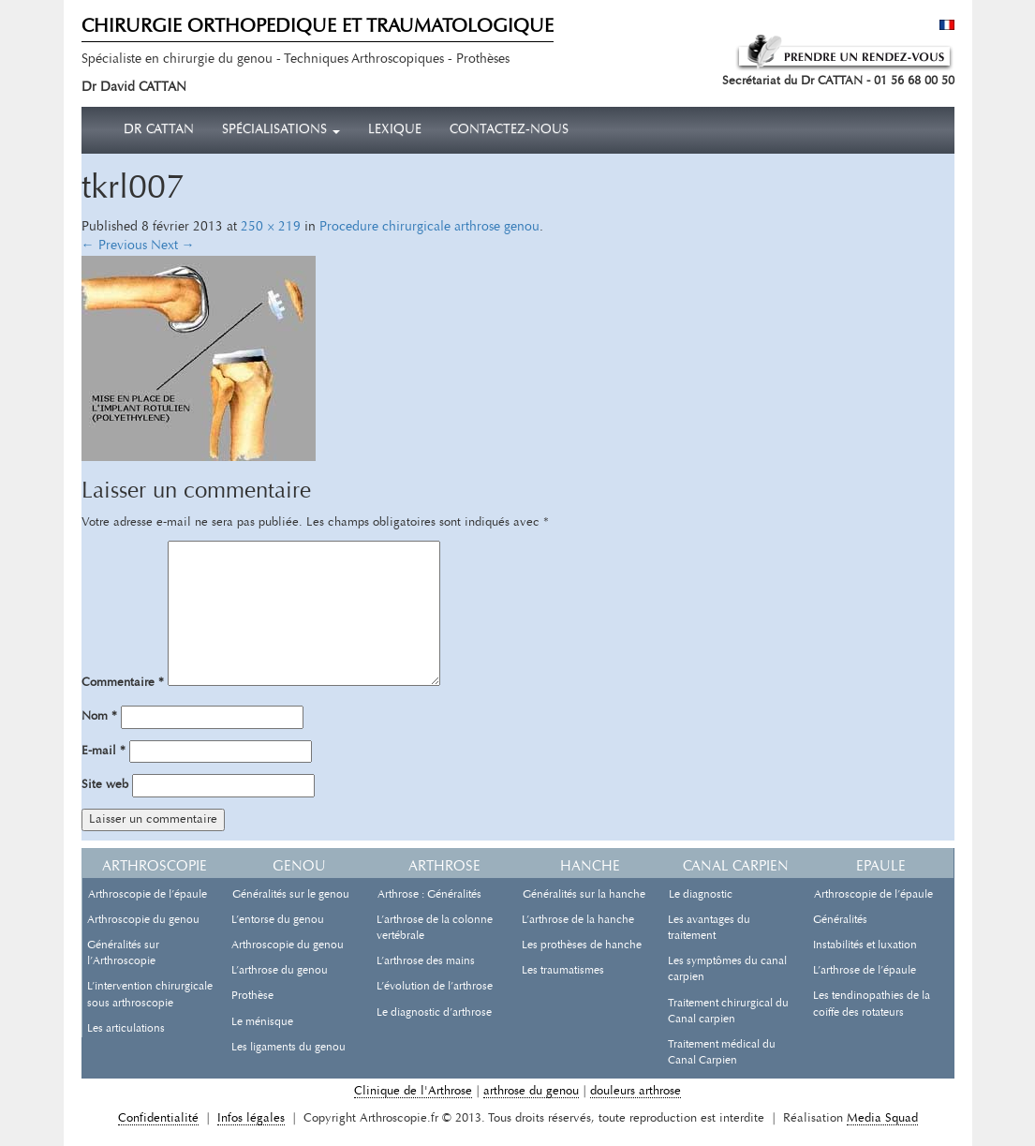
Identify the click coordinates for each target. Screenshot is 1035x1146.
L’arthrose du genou (279, 970)
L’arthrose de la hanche (578, 920)
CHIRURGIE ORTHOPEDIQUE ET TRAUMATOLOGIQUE (317, 27)
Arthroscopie (154, 867)
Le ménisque (262, 1022)
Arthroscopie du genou (143, 920)
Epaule (881, 867)
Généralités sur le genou (290, 894)
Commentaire (122, 683)
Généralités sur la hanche (584, 894)
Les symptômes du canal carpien (727, 969)
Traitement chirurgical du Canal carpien (728, 1011)
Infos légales (251, 1118)
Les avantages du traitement (709, 928)
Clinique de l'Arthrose (413, 1091)
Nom (99, 716)
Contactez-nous (509, 130)
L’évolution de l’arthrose (435, 986)
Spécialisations (281, 130)
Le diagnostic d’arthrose (434, 1013)
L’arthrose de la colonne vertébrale (435, 928)
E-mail (103, 751)
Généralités (840, 920)
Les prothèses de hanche (582, 945)
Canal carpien (736, 867)
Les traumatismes (563, 970)
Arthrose (444, 867)
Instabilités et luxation (865, 945)
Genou (299, 867)
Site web (104, 785)
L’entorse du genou (277, 920)
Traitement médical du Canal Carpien (722, 1052)
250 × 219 (271, 227)
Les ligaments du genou (288, 1047)
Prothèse (252, 996)
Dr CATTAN (159, 130)
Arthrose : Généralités (429, 894)
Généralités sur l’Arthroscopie (123, 953)
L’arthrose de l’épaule (864, 970)
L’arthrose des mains (426, 961)
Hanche (590, 867)
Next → (173, 246)
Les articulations (126, 1028)
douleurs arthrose (635, 1091)
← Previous (114, 246)
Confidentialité (158, 1118)
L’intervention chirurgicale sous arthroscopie (150, 994)
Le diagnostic (700, 894)
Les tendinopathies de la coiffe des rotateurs (871, 1004)
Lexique (394, 130)
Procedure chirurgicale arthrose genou (429, 227)
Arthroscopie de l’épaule (147, 894)
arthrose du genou (531, 1091)
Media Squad (882, 1118)
